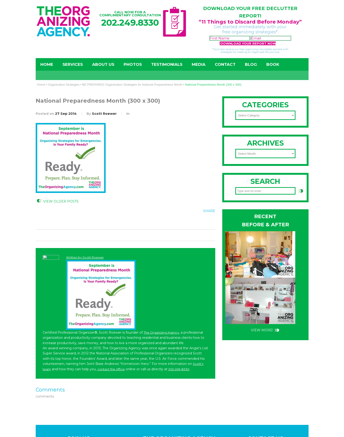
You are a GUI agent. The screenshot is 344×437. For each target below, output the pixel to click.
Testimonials (166, 64)
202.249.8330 (130, 22)
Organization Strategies (64, 84)
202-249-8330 (250, 227)
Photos (133, 64)
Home (46, 64)
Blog (251, 64)
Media (198, 64)
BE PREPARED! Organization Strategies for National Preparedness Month (132, 84)
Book (272, 64)
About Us (103, 64)
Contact (225, 64)
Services (73, 64)
